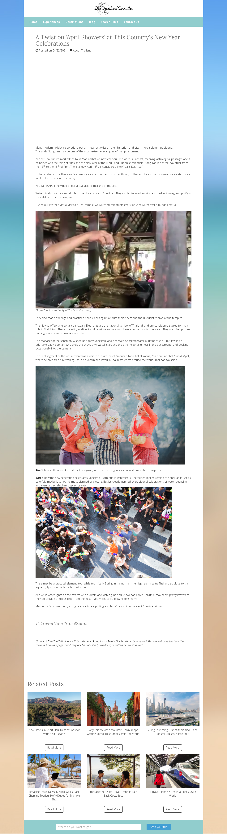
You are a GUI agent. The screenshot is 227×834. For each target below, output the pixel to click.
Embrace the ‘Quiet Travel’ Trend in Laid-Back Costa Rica (113, 775)
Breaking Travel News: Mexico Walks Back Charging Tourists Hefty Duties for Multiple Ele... (54, 777)
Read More (54, 747)
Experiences (51, 22)
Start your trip (158, 827)
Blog (92, 22)
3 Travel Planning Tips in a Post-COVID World (172, 775)
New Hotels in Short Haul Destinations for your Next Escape (54, 714)
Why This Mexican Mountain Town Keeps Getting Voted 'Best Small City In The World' (113, 714)
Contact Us (131, 22)
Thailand (86, 50)
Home (33, 22)
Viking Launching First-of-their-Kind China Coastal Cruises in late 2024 (172, 714)
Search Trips (109, 22)
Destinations (74, 22)
